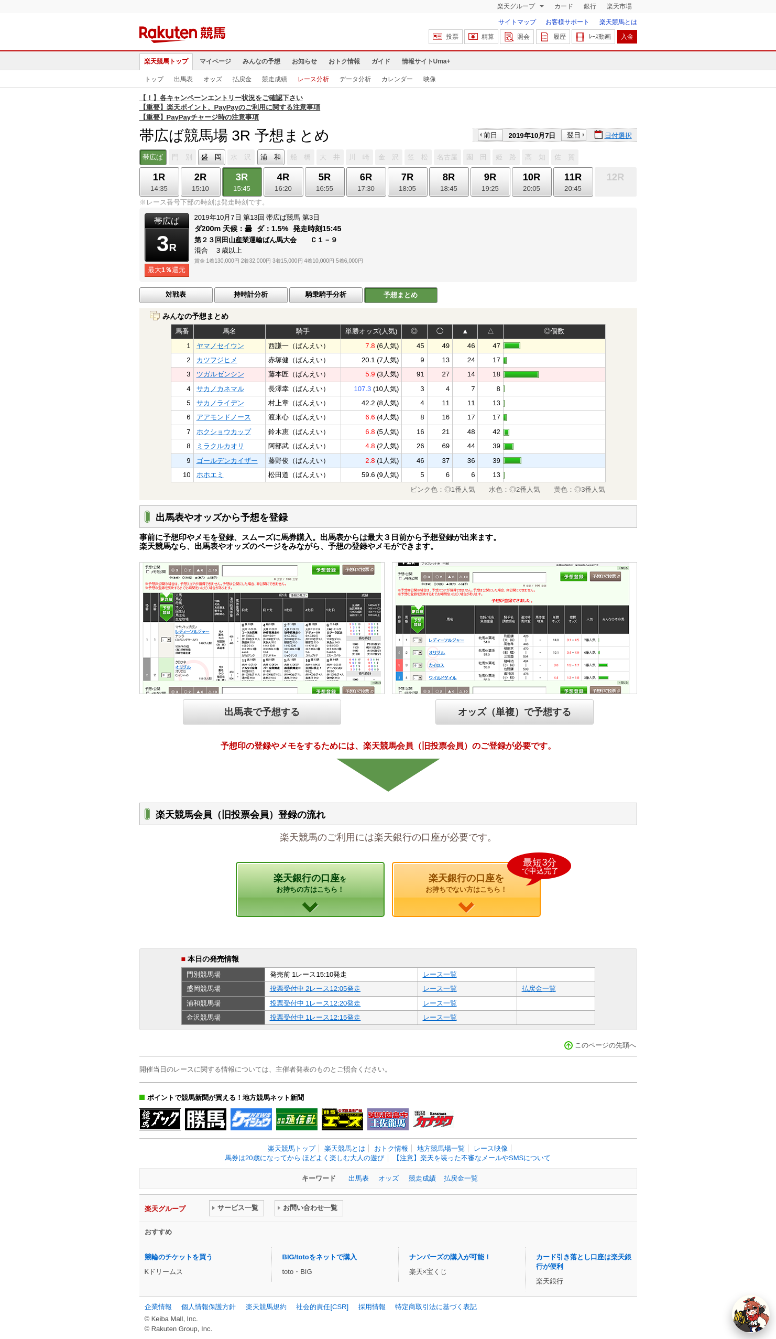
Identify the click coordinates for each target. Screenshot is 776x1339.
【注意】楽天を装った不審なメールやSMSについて (472, 1158)
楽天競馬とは (618, 22)
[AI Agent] (751, 1314)
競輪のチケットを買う (179, 1257)
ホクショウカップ (223, 432)
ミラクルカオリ (220, 446)
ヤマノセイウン (220, 346)
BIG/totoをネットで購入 (319, 1257)
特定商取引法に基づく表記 (436, 1307)
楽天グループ (517, 6)
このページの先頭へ (605, 1045)
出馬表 (183, 79)
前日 (490, 135)
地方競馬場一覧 (441, 1148)
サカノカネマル (220, 389)
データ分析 (355, 79)
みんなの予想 (261, 61)
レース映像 (491, 1148)
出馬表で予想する (262, 711)
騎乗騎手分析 (325, 294)
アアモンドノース (223, 417)
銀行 (590, 6)
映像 (429, 79)
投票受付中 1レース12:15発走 (315, 1017)
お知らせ (304, 61)
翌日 (574, 135)
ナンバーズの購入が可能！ (450, 1257)
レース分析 (313, 79)
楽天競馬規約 (266, 1307)
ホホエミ (210, 475)
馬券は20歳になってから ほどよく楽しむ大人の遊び (304, 1158)
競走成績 (274, 79)
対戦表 (176, 294)
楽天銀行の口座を (483, 877)
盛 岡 (211, 157)
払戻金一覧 (539, 988)
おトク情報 (344, 61)
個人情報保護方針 (208, 1307)
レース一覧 (440, 974)
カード (563, 6)
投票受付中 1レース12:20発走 (315, 1003)
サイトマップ (517, 22)
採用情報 (372, 1307)
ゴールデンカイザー (227, 461)
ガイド (380, 61)
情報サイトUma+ (426, 61)
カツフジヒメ (216, 360)
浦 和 (270, 157)
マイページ (215, 61)
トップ (154, 79)
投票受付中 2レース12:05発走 (315, 988)
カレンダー (397, 79)
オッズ (212, 79)
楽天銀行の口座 (310, 882)
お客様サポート (567, 22)
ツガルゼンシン (220, 374)
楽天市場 (619, 6)
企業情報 (158, 1307)
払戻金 (242, 79)
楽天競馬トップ (166, 61)
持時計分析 (251, 294)
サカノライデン (220, 403)
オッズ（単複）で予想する (514, 711)
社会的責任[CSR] (322, 1307)
